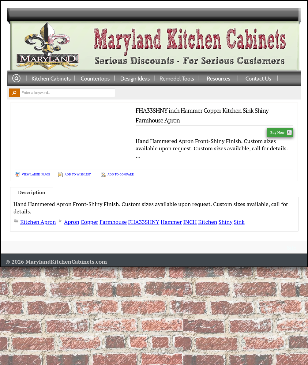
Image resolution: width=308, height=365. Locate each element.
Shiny (225, 221)
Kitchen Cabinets (51, 78)
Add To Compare (120, 174)
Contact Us (258, 78)
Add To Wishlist (78, 174)
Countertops (95, 78)
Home (16, 78)
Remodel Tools (177, 78)
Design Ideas (135, 78)
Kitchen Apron (38, 221)
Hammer (171, 221)
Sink (239, 221)
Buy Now (281, 132)
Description (31, 192)
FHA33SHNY (144, 221)
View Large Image (36, 174)
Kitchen (207, 221)
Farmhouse (113, 221)
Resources (218, 78)
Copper (89, 221)
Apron (71, 221)
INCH (190, 221)
